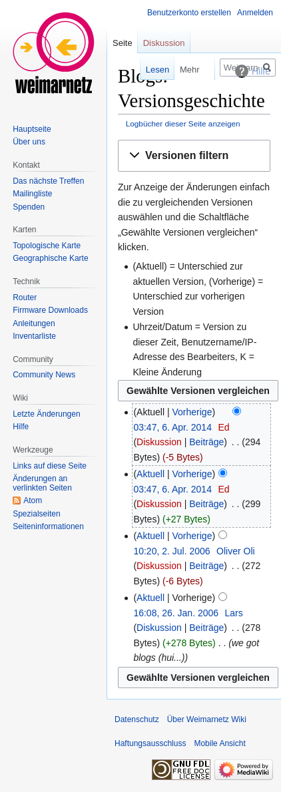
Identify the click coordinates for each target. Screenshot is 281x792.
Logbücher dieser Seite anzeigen (183, 123)
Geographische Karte (50, 258)
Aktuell (150, 474)
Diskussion (159, 442)
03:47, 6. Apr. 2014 (172, 427)
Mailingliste (32, 193)
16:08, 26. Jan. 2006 (175, 613)
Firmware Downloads (50, 310)
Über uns (29, 141)
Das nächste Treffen (48, 181)
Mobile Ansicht (219, 743)
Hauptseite (32, 129)
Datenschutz (137, 719)
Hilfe (21, 426)
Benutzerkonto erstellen (189, 12)
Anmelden (255, 12)
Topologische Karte (47, 245)
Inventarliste (34, 336)
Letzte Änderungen (46, 414)
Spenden (29, 207)
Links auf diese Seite (50, 466)
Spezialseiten (36, 513)
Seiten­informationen (48, 526)
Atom (32, 500)
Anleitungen (34, 323)
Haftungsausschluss (150, 743)
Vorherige (192, 412)
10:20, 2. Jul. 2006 (171, 551)
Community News (44, 374)
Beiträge (206, 442)
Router (25, 297)
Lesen (147, 70)
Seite (123, 43)
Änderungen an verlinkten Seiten (42, 483)
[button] (194, 156)
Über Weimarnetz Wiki (206, 719)
